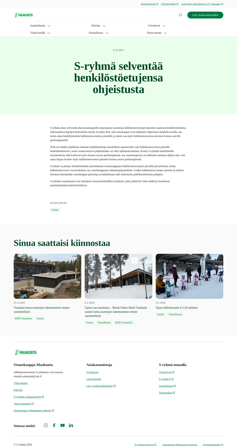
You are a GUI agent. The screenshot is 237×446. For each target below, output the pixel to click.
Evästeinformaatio (213, 437)
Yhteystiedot (21, 376)
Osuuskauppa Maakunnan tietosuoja (179, 437)
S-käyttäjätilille (169, 4)
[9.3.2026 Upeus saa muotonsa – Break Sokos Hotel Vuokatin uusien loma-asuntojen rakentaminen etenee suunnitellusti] (118, 282)
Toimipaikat (167, 385)
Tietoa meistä (138, 25)
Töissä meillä (88, 25)
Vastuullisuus (113, 25)
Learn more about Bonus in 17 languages (202, 4)
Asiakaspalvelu (149, 4)
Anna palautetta (24, 396)
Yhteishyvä (167, 365)
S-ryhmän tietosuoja (145, 437)
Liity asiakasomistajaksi (205, 15)
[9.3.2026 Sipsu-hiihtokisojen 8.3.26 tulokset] (189, 278)
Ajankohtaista (21, 25)
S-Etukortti (64, 25)
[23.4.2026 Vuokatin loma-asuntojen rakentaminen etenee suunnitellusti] (47, 280)
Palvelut (43, 25)
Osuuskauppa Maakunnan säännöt (34, 403)
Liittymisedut (93, 371)
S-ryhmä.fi (166, 371)
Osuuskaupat (167, 378)
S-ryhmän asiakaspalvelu (29, 389)
